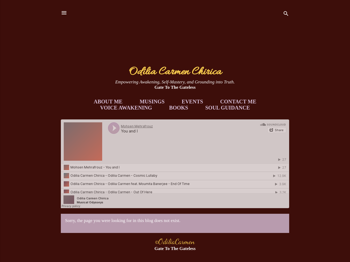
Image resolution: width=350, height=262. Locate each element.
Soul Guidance (227, 108)
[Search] (286, 14)
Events (192, 101)
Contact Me (238, 101)
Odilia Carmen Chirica (175, 72)
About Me (108, 101)
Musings (152, 101)
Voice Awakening (126, 108)
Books (178, 108)
